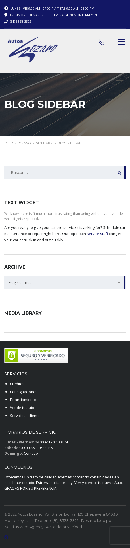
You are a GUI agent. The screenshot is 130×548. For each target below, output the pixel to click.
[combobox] (65, 282)
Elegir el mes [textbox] (20, 282)
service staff (97, 233)
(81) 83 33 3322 (20, 21)
